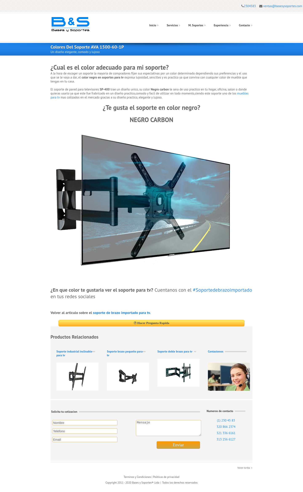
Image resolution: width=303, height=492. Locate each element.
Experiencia (221, 25)
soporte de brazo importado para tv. (122, 312)
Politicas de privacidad (166, 479)
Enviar (178, 447)
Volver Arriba (243, 470)
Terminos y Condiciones (137, 479)
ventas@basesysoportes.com (282, 6)
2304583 (250, 6)
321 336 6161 (226, 433)
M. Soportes (195, 25)
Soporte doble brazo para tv (174, 351)
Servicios (172, 25)
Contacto (244, 25)
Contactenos (215, 351)
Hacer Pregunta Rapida (151, 323)
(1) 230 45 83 (226, 420)
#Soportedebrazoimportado (222, 290)
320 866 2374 (226, 427)
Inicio (152, 25)
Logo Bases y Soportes (70, 24)
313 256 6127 (226, 439)
